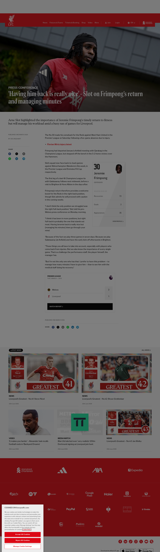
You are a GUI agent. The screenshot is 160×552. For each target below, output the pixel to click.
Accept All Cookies (22, 542)
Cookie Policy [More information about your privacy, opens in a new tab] (26, 537)
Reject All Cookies (23, 548)
